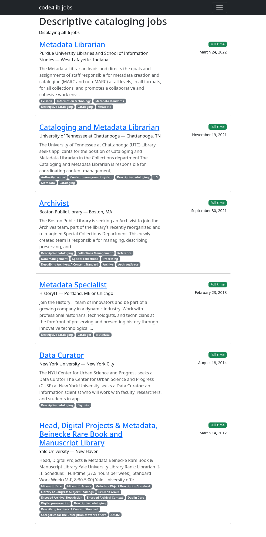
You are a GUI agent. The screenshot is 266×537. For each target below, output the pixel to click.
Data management (54, 259)
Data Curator (61, 355)
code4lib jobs (56, 7)
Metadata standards (109, 101)
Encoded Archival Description (61, 497)
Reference (124, 253)
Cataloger (84, 335)
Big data (83, 405)
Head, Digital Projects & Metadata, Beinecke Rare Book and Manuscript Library (98, 434)
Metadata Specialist (73, 285)
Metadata (104, 107)
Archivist (54, 203)
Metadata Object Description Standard (123, 486)
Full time (217, 44)
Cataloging (85, 107)
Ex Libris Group (108, 492)
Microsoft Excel (51, 486)
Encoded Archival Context (105, 497)
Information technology (73, 101)
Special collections (85, 259)
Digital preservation (55, 503)
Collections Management (95, 253)
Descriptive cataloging (57, 107)
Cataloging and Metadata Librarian (99, 127)
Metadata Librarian (72, 44)
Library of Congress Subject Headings (67, 492)
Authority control (53, 177)
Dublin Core (136, 497)
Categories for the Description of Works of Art (73, 515)
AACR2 (115, 515)
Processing (110, 259)
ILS (155, 177)
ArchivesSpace (128, 264)
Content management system (91, 177)
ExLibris (46, 101)
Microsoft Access (79, 486)
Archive (108, 264)
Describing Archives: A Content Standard (69, 264)
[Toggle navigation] (219, 7)
